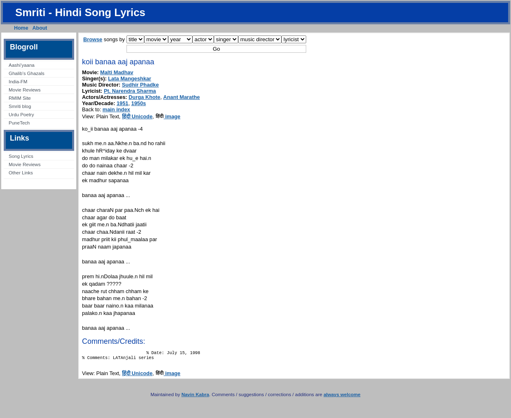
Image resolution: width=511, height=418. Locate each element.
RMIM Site (20, 98)
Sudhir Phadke (140, 85)
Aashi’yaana (22, 65)
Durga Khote (144, 97)
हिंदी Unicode (137, 116)
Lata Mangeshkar (129, 78)
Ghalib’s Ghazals (27, 73)
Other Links (21, 172)
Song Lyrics (21, 156)
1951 (122, 103)
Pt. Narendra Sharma (130, 91)
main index (116, 109)
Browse (92, 39)
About (40, 28)
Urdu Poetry (21, 114)
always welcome (342, 397)
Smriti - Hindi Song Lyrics (80, 12)
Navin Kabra (195, 397)
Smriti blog (20, 106)
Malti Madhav (116, 72)
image (167, 116)
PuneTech (19, 122)
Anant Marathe (181, 97)
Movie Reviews (24, 89)
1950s (138, 103)
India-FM (18, 81)
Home (21, 28)
